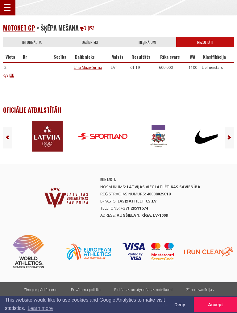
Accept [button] (215, 304)
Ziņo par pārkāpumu (40, 289)
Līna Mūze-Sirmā (88, 67)
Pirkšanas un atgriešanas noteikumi (143, 289)
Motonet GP (19, 27)
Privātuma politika (86, 289)
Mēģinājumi (147, 42)
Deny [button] (179, 304)
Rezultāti (205, 42)
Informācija (32, 42)
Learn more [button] (40, 308)
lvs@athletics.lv (137, 201)
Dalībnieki (90, 42)
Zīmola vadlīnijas (200, 289)
